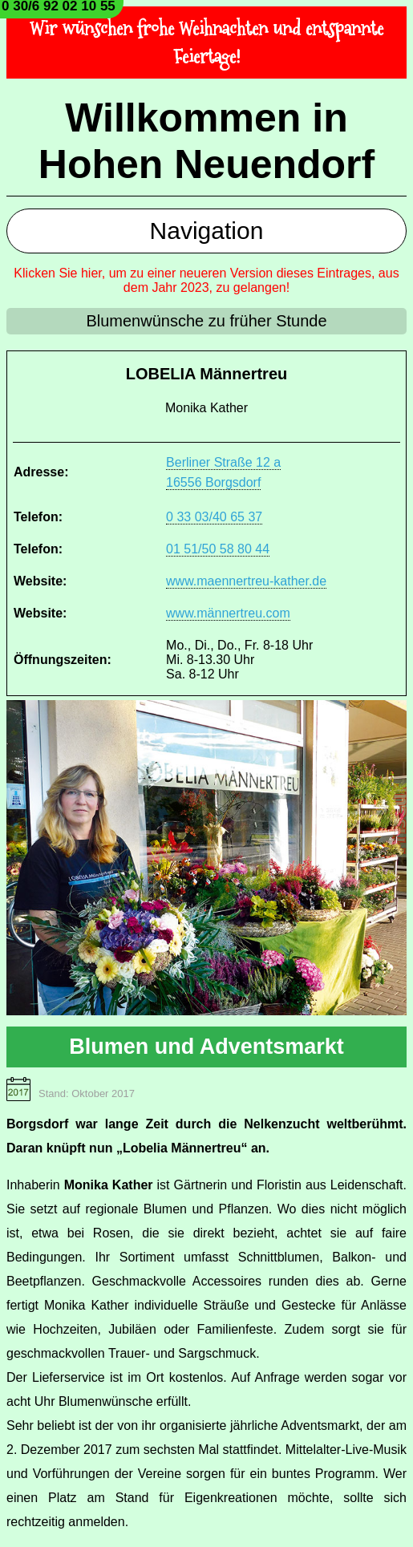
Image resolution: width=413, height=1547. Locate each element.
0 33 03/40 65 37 (214, 517)
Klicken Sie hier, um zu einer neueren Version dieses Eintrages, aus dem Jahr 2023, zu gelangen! (206, 280)
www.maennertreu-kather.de (246, 581)
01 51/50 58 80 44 (217, 549)
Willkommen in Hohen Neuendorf (206, 141)
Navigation (207, 230)
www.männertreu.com (228, 613)
